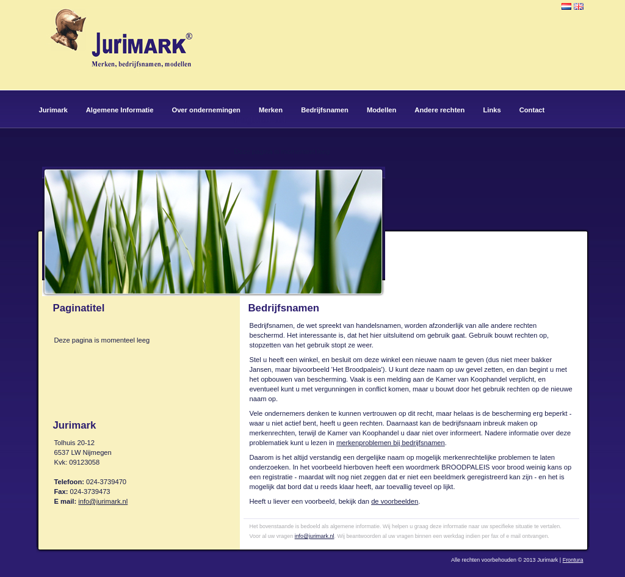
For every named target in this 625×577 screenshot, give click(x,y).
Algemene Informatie (120, 110)
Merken (271, 110)
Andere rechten (439, 110)
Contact (532, 110)
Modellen (381, 110)
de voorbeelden (394, 501)
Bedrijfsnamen (325, 110)
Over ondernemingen (206, 110)
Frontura (573, 560)
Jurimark (53, 110)
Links (491, 110)
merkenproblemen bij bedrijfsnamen (390, 442)
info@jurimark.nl (103, 501)
